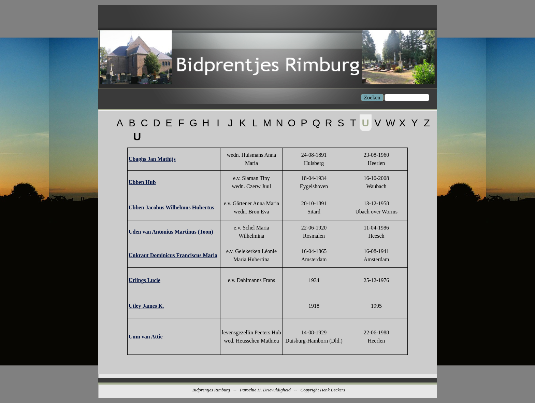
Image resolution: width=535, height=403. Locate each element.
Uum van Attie (146, 336)
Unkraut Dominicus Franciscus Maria (173, 255)
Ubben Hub (142, 182)
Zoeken (372, 97)
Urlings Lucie (144, 280)
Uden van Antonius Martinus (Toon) (171, 232)
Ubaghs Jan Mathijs (152, 159)
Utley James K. (146, 306)
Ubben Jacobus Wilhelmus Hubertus (171, 207)
